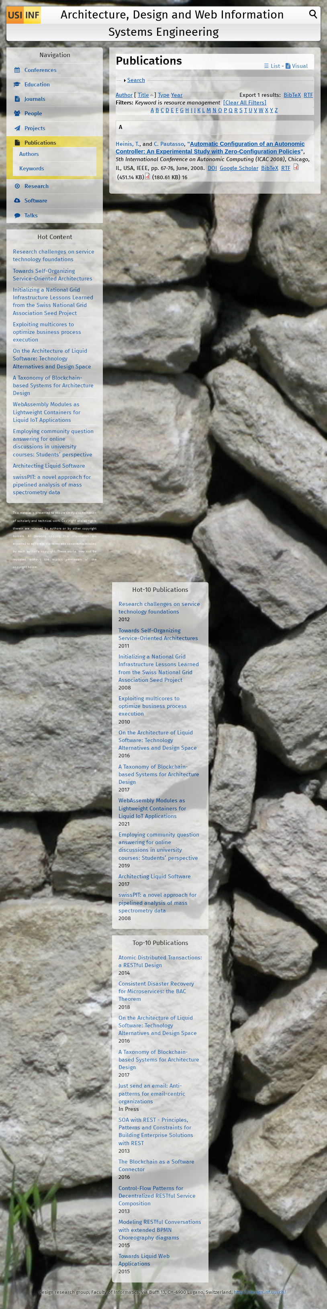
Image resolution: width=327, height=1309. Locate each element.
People (33, 114)
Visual (297, 66)
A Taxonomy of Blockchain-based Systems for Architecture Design (53, 385)
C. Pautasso (169, 144)
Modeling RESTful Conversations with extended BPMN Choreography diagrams (160, 1229)
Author (124, 95)
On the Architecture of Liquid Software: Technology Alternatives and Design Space (52, 358)
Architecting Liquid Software (49, 466)
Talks (31, 216)
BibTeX (292, 95)
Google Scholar (239, 168)
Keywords (31, 169)
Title (143, 95)
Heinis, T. (127, 144)
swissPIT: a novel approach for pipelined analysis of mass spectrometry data (52, 485)
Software (36, 201)
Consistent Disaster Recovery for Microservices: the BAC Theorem (156, 991)
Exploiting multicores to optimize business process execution (47, 332)
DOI (212, 168)
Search (136, 80)
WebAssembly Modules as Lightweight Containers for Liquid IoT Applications (46, 412)
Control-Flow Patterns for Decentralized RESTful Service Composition (157, 1196)
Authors (29, 154)
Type (164, 95)
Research (37, 186)
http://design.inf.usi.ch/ (260, 1292)
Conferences (41, 70)
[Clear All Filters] (244, 103)
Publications (40, 143)
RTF (308, 95)
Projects (35, 128)
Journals (35, 99)
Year (176, 95)
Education (37, 85)
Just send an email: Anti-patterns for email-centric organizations (152, 1093)
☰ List (272, 66)
